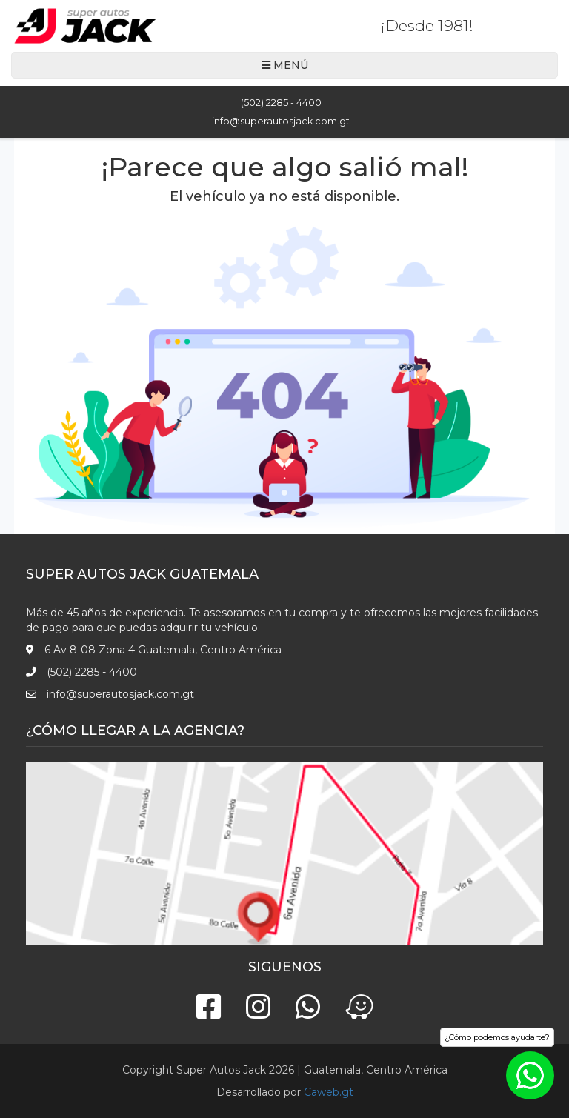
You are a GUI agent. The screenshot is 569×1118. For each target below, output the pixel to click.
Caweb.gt (328, 1092)
